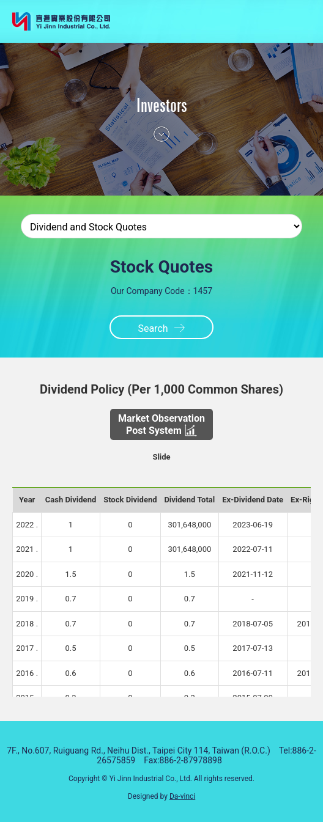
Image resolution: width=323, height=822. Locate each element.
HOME (261, 21)
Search (153, 328)
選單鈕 (288, 21)
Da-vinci (182, 796)
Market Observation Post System (161, 424)
